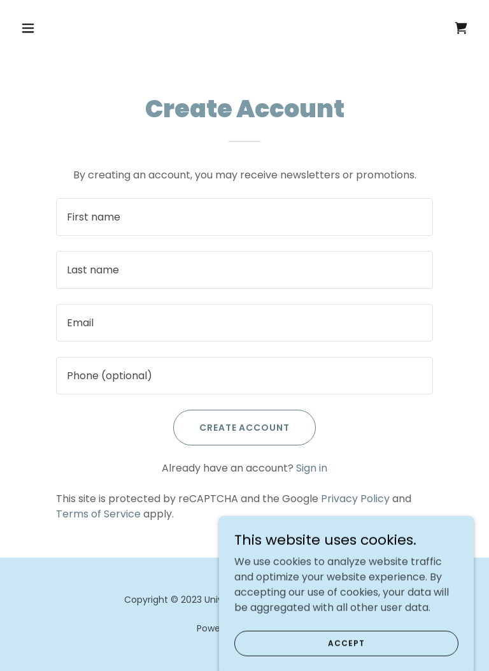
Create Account (244, 427)
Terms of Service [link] (98, 514)
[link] (461, 28)
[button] (49, 28)
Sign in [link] (311, 468)
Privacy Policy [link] (355, 498)
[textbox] (244, 217)
